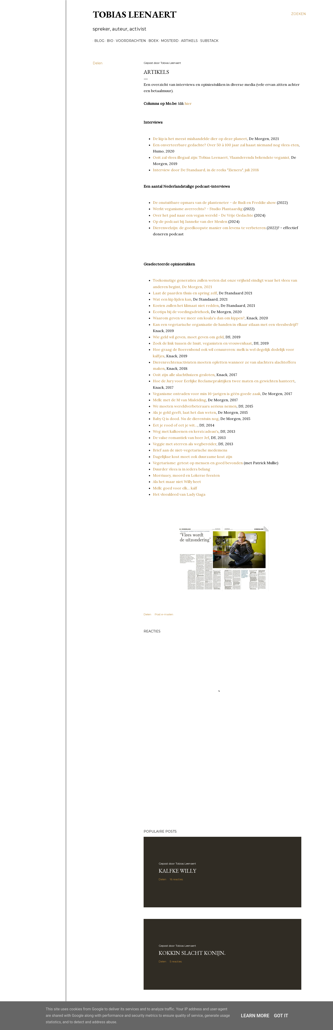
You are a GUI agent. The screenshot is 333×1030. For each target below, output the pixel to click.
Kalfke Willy (177, 870)
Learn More (255, 1015)
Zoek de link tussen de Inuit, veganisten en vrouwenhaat (202, 343)
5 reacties (176, 961)
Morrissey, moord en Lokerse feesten (186, 475)
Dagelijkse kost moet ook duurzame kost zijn (192, 456)
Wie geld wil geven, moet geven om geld (188, 337)
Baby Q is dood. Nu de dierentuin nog (186, 418)
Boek (152, 41)
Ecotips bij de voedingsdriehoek (181, 311)
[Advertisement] (222, 785)
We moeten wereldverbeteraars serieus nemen (195, 406)
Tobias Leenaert (134, 14)
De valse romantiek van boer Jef (181, 437)
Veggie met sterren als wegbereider (184, 444)
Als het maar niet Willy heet (177, 481)
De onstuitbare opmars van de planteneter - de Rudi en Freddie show (214, 202)
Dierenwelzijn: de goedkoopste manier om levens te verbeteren (209, 227)
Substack (208, 41)
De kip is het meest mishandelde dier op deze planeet (200, 138)
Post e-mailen (164, 614)
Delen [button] (97, 63)
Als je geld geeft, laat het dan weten (184, 412)
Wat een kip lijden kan (172, 299)
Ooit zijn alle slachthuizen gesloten (184, 374)
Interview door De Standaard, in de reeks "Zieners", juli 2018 (206, 170)
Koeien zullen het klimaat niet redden (186, 305)
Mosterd (168, 41)
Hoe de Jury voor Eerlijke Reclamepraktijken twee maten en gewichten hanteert (224, 381)
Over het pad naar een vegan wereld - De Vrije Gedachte (203, 215)
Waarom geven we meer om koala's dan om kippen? (199, 318)
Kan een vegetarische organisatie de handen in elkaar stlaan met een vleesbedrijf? (225, 324)
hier (188, 103)
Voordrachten (129, 41)
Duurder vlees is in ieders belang (181, 469)
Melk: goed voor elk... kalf (175, 488)
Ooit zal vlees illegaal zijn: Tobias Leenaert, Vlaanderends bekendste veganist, (221, 157)
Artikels (187, 41)
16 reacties (176, 879)
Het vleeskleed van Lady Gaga (179, 494)
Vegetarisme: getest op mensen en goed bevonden (198, 463)
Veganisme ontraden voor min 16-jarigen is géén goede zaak (206, 393)
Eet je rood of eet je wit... (175, 425)
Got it (281, 1015)
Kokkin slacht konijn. (192, 952)
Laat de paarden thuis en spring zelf (185, 293)
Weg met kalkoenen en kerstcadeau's (186, 431)
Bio (108, 41)
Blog (98, 41)
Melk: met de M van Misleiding (179, 400)
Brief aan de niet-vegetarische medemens (190, 450)
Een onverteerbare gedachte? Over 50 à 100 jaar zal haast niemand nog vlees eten (226, 145)
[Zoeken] (298, 13)
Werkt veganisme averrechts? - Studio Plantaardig (198, 208)
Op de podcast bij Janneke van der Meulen (190, 221)
